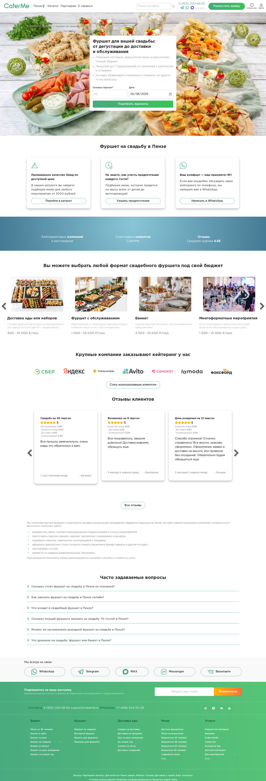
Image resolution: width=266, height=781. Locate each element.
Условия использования (102, 780)
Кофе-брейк (211, 738)
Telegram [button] (88, 672)
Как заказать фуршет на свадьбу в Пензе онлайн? (67, 597)
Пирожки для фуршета (87, 742)
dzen (213, 708)
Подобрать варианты (133, 104)
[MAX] (193, 8)
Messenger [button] (172, 672)
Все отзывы (133, 505)
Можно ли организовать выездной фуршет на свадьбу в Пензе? (78, 629)
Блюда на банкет (40, 746)
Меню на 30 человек (42, 729)
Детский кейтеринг (215, 750)
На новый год (125, 742)
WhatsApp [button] (42, 672)
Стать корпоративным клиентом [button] (133, 384)
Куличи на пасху (127, 746)
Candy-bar (210, 742)
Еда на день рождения (130, 738)
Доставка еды (128, 721)
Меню (165, 721)
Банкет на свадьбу (41, 742)
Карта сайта (170, 780)
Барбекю (210, 734)
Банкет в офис (39, 734)
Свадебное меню (170, 754)
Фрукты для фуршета (86, 738)
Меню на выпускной (172, 734)
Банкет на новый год (42, 754)
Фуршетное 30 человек (174, 742)
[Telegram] (183, 8)
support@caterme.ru (85, 708)
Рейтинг (140, 775)
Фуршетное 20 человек (174, 738)
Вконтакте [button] (219, 672)
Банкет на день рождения (45, 750)
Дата (132, 88)
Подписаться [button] (228, 691)
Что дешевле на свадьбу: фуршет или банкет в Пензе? (71, 640)
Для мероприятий (214, 754)
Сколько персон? (103, 88)
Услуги (210, 721)
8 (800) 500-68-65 (192, 3)
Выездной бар (213, 746)
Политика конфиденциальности (134, 780)
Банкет (35, 721)
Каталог (53, 6)
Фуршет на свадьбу (85, 729)
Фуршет (80, 721)
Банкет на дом (38, 738)
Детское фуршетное (172, 729)
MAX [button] (130, 672)
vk (221, 708)
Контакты (187, 775)
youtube (229, 708)
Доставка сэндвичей (129, 750)
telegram (205, 708)
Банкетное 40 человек (173, 750)
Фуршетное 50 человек (174, 746)
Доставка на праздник (130, 734)
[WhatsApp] (188, 8)
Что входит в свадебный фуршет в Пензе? (62, 608)
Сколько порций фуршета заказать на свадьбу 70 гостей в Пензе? (79, 619)
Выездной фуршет (84, 734)
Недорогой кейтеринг (217, 729)
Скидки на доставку (129, 729)
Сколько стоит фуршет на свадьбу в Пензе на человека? (73, 586)
